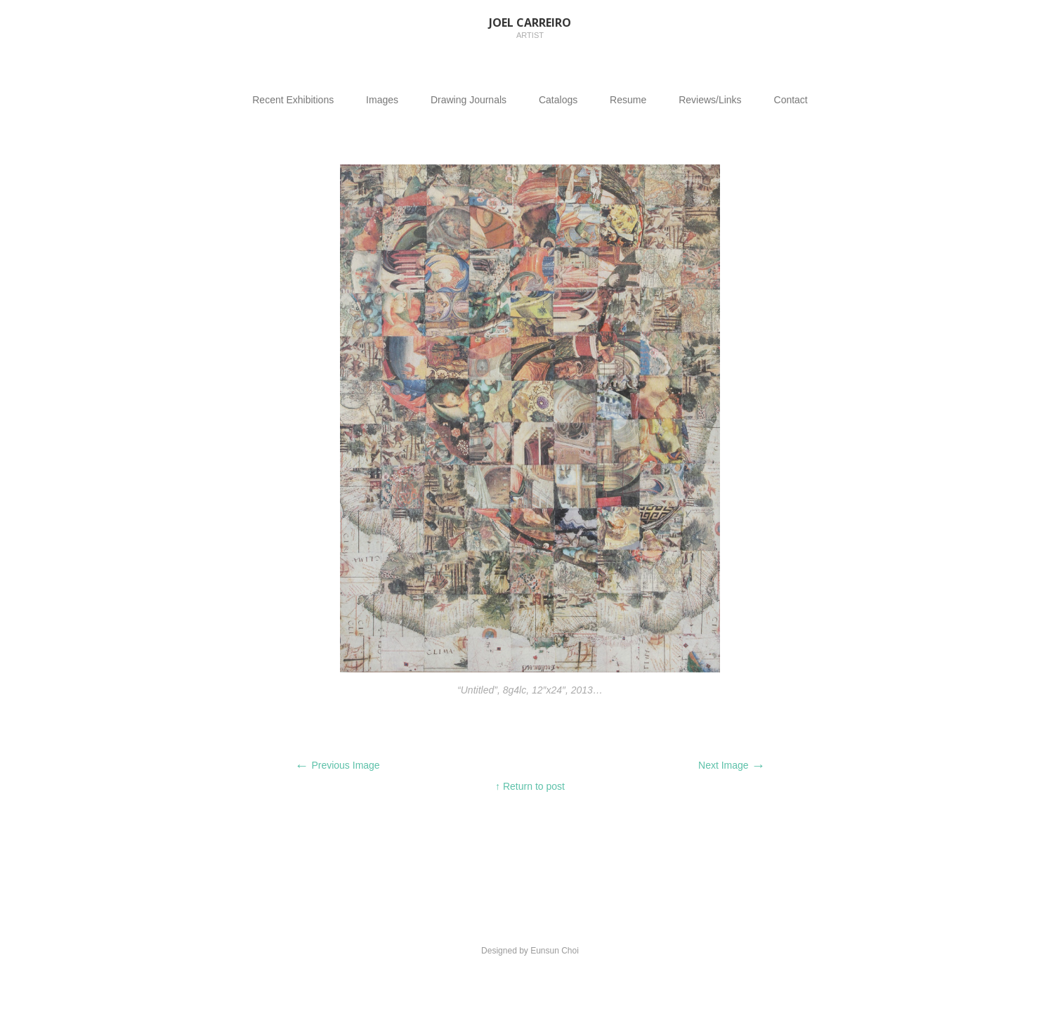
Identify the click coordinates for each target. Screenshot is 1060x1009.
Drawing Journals (468, 99)
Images (382, 99)
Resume (628, 99)
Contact (791, 99)
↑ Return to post (530, 786)
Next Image (731, 765)
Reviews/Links (710, 99)
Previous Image (337, 765)
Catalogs (558, 99)
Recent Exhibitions (293, 99)
